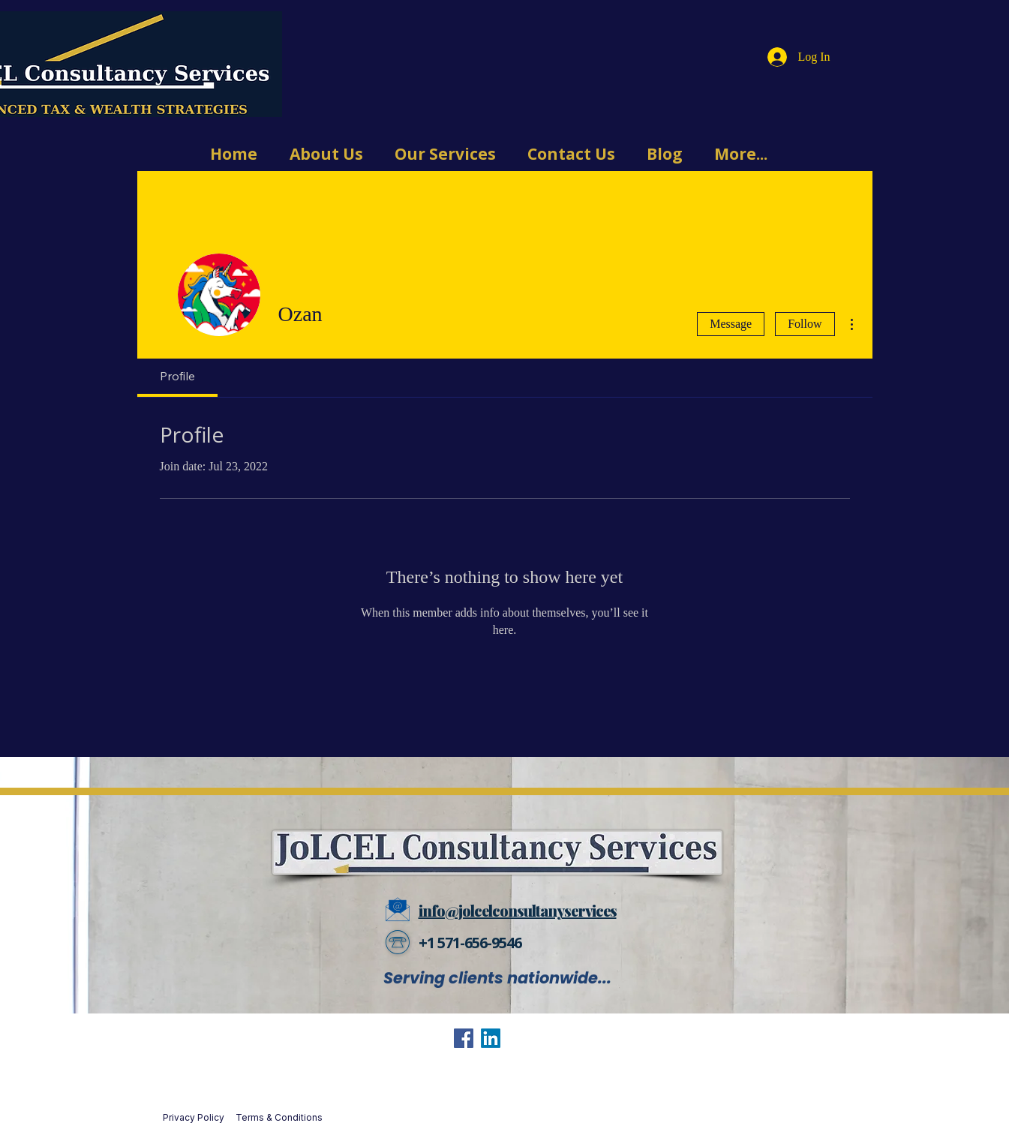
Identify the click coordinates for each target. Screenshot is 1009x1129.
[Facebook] (463, 1038)
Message (731, 323)
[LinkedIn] (490, 1038)
